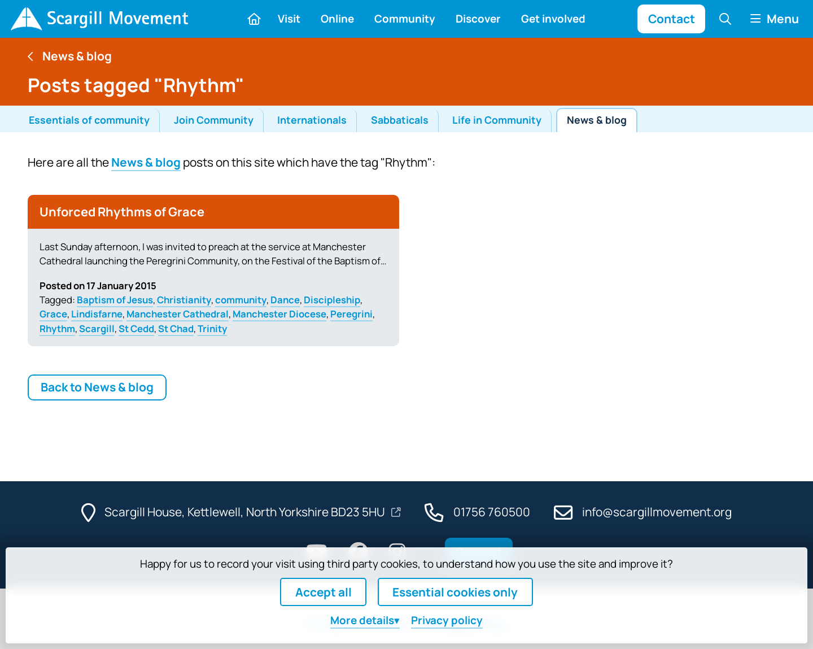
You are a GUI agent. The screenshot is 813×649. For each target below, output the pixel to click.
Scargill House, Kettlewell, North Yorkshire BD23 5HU (245, 512)
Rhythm (57, 328)
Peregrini (351, 313)
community (240, 299)
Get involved (553, 18)
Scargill (97, 328)
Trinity (212, 328)
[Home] (99, 19)
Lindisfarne (97, 313)
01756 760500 (491, 512)
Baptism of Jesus (115, 299)
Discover (478, 18)
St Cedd (136, 328)
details (362, 620)
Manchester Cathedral (177, 313)
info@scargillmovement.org (657, 512)
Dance (285, 299)
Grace (53, 313)
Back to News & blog (97, 387)
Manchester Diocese (279, 313)
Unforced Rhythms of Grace (122, 211)
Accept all (323, 592)
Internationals (312, 120)
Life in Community (496, 120)
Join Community (213, 120)
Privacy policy (447, 620)
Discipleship (332, 299)
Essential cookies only (455, 592)
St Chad (176, 328)
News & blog (597, 120)
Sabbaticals (400, 120)
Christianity (184, 299)
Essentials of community (89, 120)
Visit (289, 18)
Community (404, 18)
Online (337, 18)
